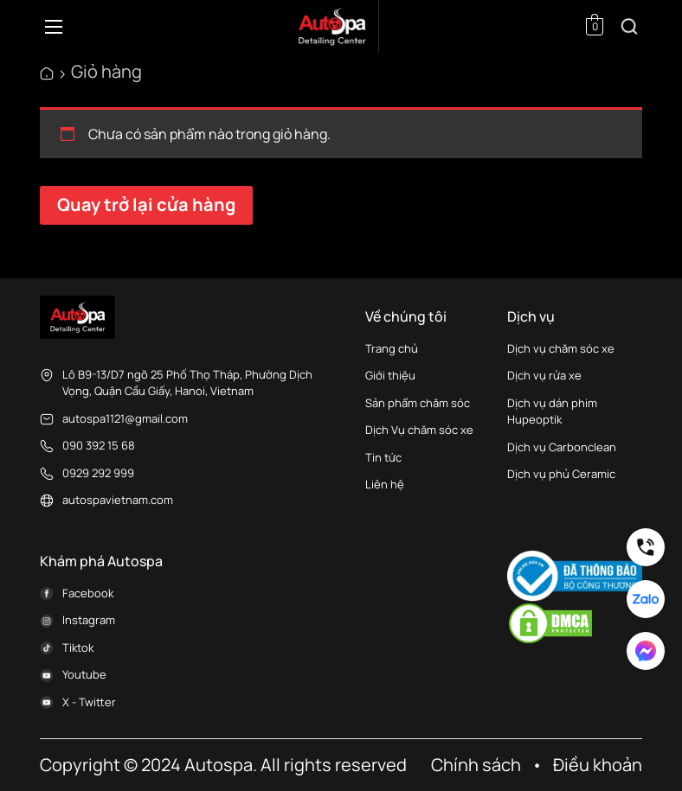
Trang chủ (391, 348)
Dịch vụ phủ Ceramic (561, 474)
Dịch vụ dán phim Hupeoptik (552, 411)
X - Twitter (89, 702)
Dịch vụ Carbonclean (561, 447)
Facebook (87, 593)
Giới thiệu (390, 375)
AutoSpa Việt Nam (47, 73)
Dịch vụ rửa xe (544, 375)
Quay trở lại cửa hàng (146, 204)
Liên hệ (384, 484)
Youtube (84, 674)
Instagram (88, 620)
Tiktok (77, 647)
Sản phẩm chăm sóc (419, 403)
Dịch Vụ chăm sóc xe (419, 429)
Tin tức (383, 457)
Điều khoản (597, 764)
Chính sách (476, 764)
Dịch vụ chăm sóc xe (560, 348)
